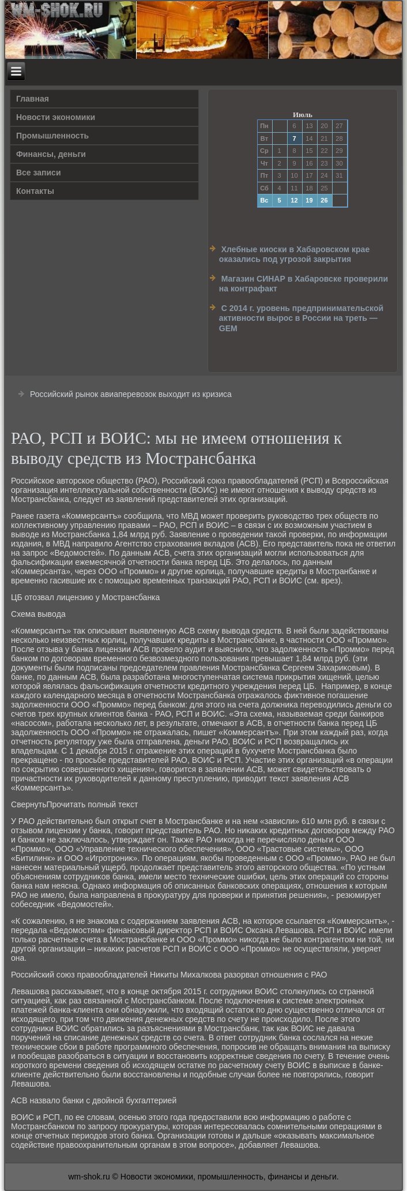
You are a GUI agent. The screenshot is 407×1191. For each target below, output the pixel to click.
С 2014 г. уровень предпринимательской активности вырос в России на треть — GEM (301, 318)
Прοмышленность (52, 135)
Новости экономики (55, 117)
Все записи (38, 172)
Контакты (35, 191)
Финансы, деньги (51, 154)
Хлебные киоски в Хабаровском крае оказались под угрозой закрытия (294, 254)
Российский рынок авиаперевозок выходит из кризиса (131, 394)
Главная (32, 98)
